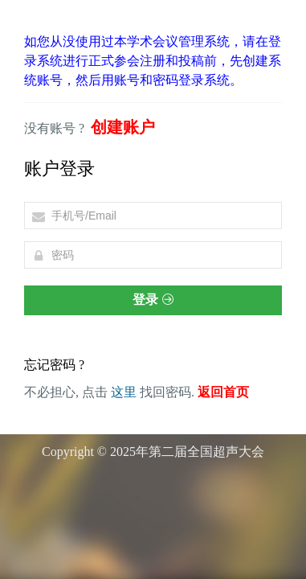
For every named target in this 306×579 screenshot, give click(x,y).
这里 (124, 392)
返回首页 (223, 392)
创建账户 (123, 127)
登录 (153, 299)
